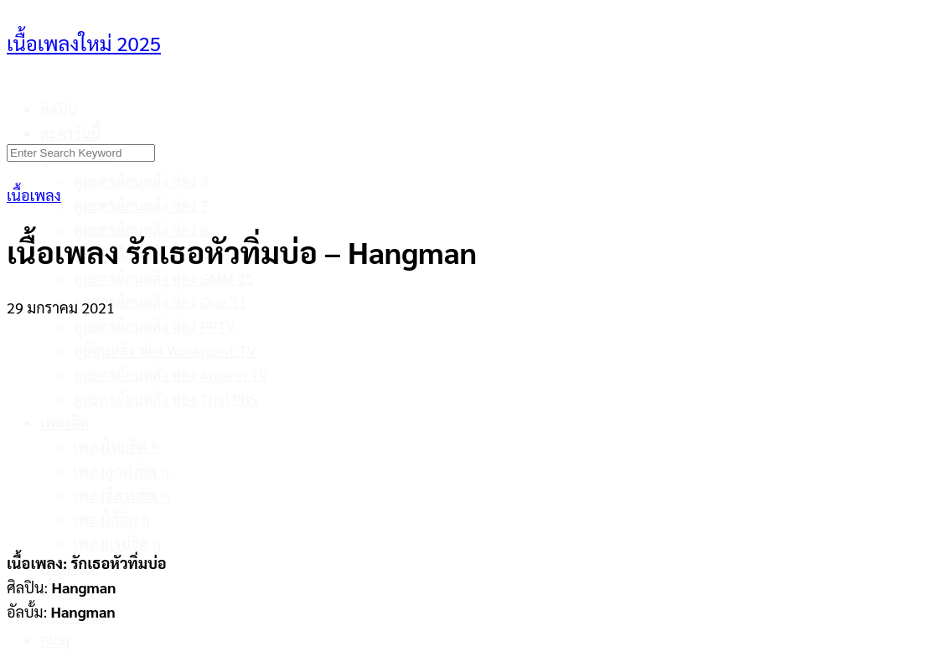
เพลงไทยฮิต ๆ (117, 446)
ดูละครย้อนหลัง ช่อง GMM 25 (164, 277)
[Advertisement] (476, 425)
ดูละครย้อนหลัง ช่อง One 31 (160, 301)
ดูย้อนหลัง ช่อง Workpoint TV (165, 350)
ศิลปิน (59, 108)
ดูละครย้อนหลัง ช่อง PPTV (154, 325)
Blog (55, 639)
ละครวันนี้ (70, 132)
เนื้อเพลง (34, 194)
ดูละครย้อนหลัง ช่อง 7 (141, 205)
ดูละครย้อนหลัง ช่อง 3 (141, 180)
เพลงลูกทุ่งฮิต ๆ (122, 470)
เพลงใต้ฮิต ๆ (112, 519)
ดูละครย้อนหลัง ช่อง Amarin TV (171, 374)
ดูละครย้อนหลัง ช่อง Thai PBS (166, 398)
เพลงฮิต (64, 422)
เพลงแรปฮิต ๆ (118, 542)
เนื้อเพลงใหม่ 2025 (84, 42)
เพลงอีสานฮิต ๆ (122, 495)
